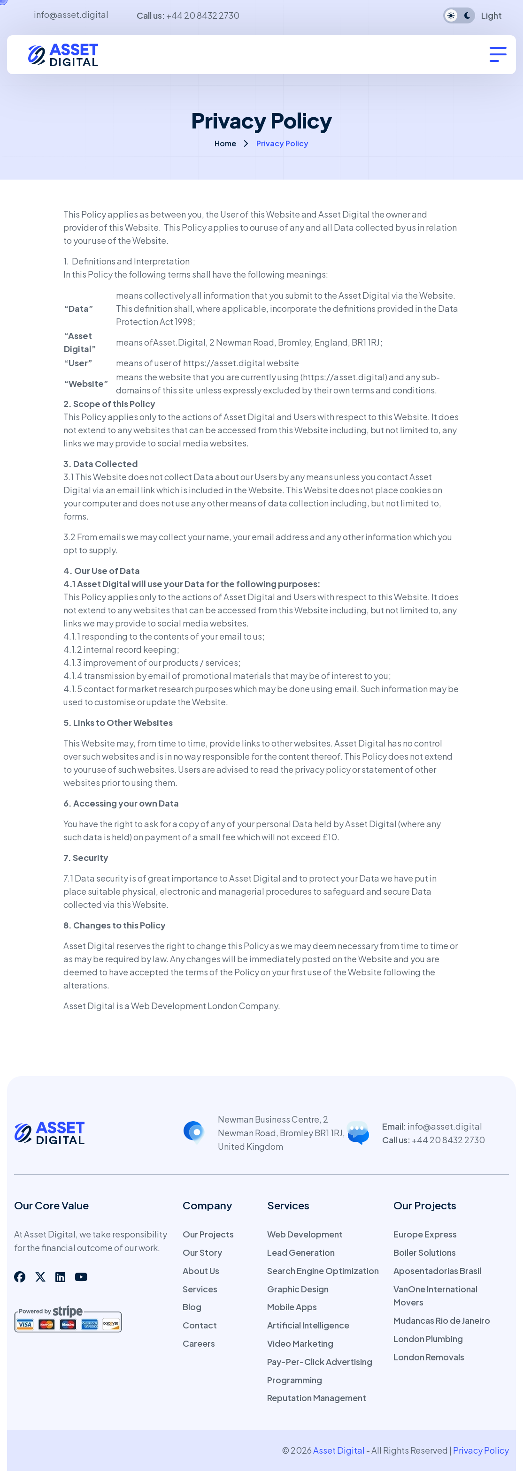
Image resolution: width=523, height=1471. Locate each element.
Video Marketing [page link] (300, 1343)
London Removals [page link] (428, 1356)
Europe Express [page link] (425, 1234)
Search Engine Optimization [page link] (323, 1270)
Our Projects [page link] (208, 1234)
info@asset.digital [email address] (71, 14)
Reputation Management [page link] (316, 1397)
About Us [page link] (201, 1270)
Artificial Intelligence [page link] (308, 1325)
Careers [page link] (199, 1343)
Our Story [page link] (202, 1252)
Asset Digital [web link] (339, 1450)
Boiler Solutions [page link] (424, 1252)
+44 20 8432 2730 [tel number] (202, 15)
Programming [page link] (294, 1379)
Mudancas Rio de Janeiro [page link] (441, 1320)
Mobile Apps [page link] (292, 1306)
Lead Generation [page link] (301, 1252)
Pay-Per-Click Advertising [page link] (319, 1361)
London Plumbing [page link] (428, 1338)
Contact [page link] (200, 1325)
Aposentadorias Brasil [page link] (437, 1270)
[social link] (19, 1276)
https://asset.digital (224, 362)
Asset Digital (89, 945)
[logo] (70, 53)
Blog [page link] (192, 1306)
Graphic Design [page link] (298, 1288)
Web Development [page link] (305, 1234)
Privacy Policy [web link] (481, 1450)
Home (225, 143)
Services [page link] (200, 1288)
